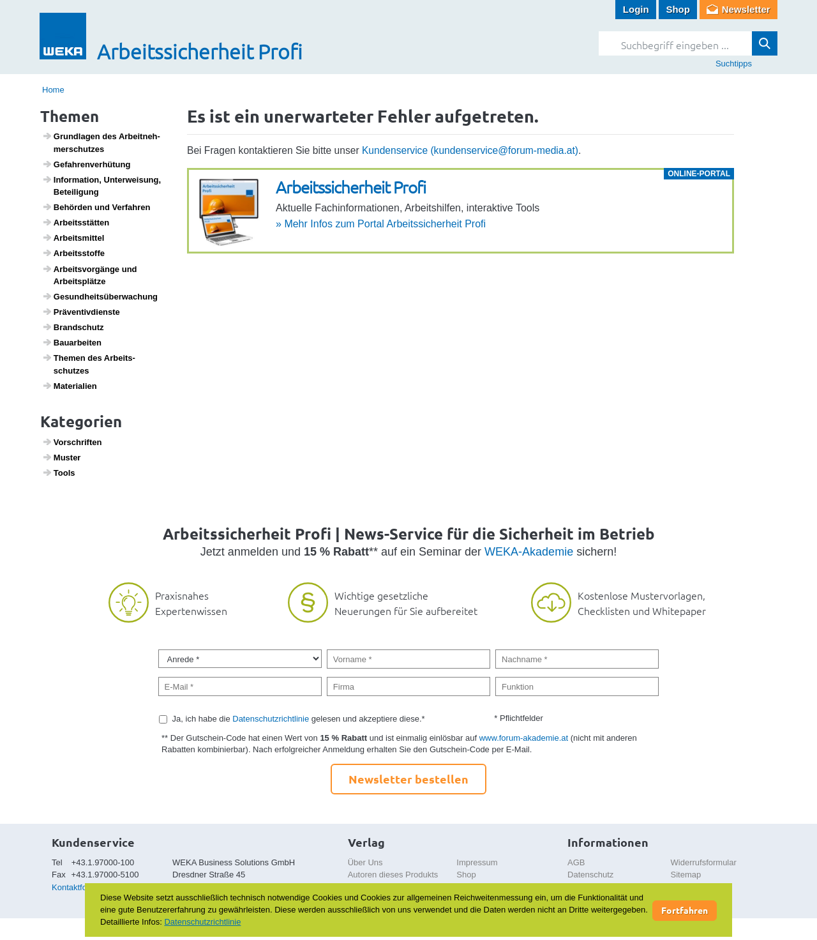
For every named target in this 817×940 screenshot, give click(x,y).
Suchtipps (734, 63)
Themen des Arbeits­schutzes (88, 363)
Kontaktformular (81, 887)
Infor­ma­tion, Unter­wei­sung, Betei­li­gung (101, 185)
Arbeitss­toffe (73, 253)
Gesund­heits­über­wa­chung (100, 296)
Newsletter (746, 9)
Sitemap (686, 874)
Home (53, 90)
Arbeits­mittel (73, 237)
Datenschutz (590, 874)
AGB (576, 862)
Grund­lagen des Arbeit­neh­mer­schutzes (101, 142)
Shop (678, 9)
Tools (58, 472)
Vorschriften (72, 442)
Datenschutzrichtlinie (270, 719)
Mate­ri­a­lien (69, 386)
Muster (61, 457)
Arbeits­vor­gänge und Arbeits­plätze (89, 275)
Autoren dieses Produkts (393, 874)
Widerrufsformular (704, 862)
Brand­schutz (73, 327)
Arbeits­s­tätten (76, 222)
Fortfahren (684, 910)
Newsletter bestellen (408, 778)
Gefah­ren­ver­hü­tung (86, 164)
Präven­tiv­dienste (81, 312)
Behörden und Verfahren (96, 207)
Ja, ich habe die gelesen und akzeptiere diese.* (298, 719)
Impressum (476, 862)
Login (636, 9)
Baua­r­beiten (71, 342)
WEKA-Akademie (528, 551)
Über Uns (365, 862)
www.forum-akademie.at (523, 738)
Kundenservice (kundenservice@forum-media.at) (470, 150)
